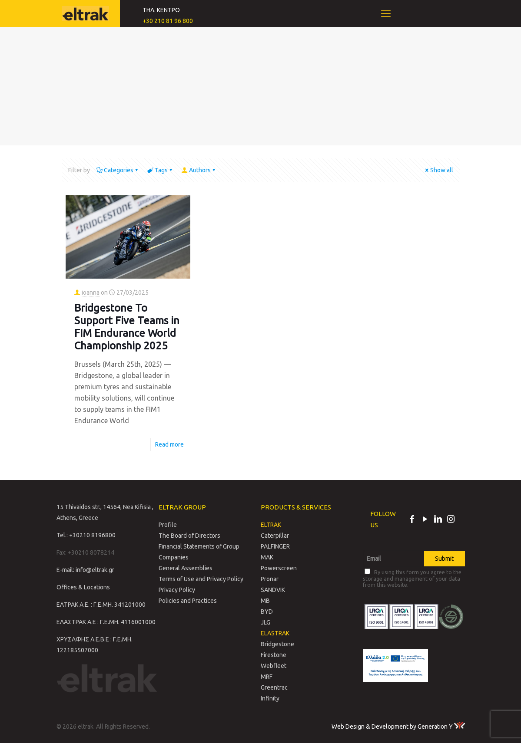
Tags (160, 170)
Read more (169, 444)
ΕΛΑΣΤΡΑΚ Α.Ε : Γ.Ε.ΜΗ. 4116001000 (106, 621)
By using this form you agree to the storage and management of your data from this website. (412, 578)
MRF (266, 676)
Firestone (273, 654)
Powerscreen (279, 568)
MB (265, 600)
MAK (267, 557)
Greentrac (274, 687)
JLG (265, 622)
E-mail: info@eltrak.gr (85, 569)
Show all (438, 170)
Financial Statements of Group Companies (199, 552)
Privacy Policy (177, 589)
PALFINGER (275, 546)
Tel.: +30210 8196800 (86, 535)
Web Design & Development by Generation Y (398, 726)
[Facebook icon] (411, 519)
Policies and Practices (188, 600)
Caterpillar (275, 535)
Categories (117, 170)
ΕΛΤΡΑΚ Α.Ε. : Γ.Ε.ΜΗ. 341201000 (101, 604)
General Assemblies (185, 568)
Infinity (270, 698)
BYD (267, 611)
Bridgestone (277, 644)
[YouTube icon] (424, 519)
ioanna (91, 292)
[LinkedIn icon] (438, 519)
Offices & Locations (83, 587)
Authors (199, 170)
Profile (168, 524)
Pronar (270, 578)
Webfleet (273, 665)
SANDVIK (273, 589)
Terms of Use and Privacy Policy (201, 578)
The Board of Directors (189, 535)
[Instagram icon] (451, 519)
